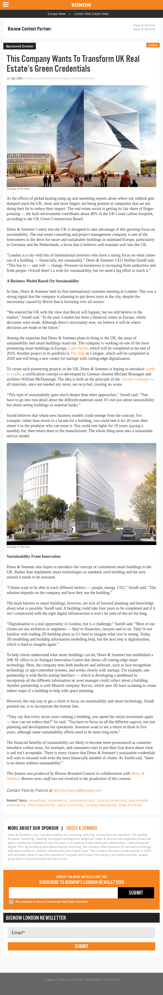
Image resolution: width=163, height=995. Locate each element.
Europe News (56, 14)
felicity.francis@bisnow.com (77, 790)
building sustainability (101, 805)
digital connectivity (70, 805)
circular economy (135, 379)
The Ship (77, 353)
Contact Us (64, 979)
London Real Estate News (91, 14)
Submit (81, 946)
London (153, 45)
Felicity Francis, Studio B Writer (72, 78)
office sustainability (41, 805)
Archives (78, 979)
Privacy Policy (94, 979)
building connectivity (111, 800)
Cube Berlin (78, 348)
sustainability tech (81, 800)
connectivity (37, 800)
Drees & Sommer (144, 29)
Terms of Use (112, 979)
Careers (50, 979)
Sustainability (57, 800)
